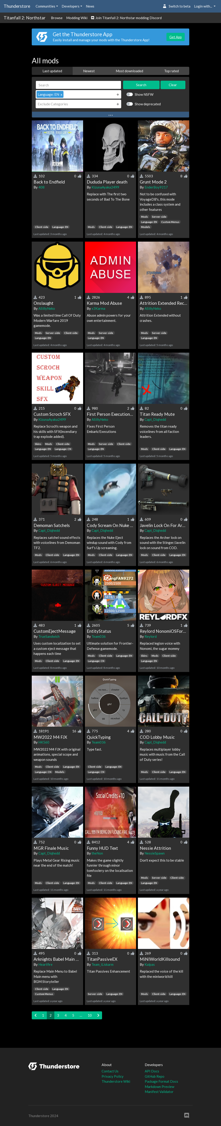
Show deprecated (148, 104)
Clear (173, 85)
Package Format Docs (161, 1081)
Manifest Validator (159, 1092)
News (90, 6)
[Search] (78, 85)
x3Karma (98, 308)
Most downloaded (129, 71)
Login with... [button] (203, 6)
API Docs (152, 1071)
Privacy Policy (113, 1076)
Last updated (52, 71)
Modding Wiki (76, 18)
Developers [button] (70, 6)
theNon (97, 853)
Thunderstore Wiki (116, 1081)
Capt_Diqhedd (155, 419)
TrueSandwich (49, 636)
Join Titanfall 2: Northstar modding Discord (126, 18)
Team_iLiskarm (102, 964)
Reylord (151, 636)
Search (141, 85)
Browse (57, 18)
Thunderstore (17, 6)
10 (90, 1015)
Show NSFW (144, 94)
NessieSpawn (155, 853)
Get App (175, 37)
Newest (89, 71)
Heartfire (45, 964)
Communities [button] (45, 6)
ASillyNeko (46, 308)
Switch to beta (176, 6)
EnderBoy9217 (156, 187)
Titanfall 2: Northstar (24, 17)
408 (41, 187)
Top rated (171, 71)
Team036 (99, 636)
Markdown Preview (159, 1087)
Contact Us (110, 1071)
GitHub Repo (154, 1076)
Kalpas (150, 964)
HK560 (43, 742)
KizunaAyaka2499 (105, 187)
